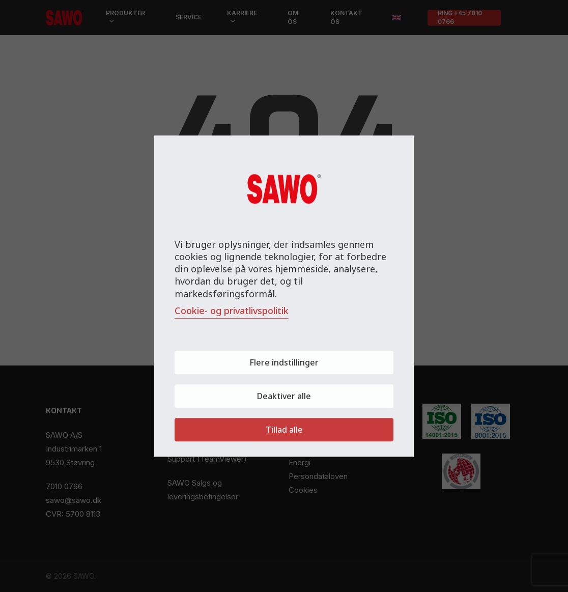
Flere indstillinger (284, 362)
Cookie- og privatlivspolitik (232, 310)
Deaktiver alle (284, 396)
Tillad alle (284, 429)
